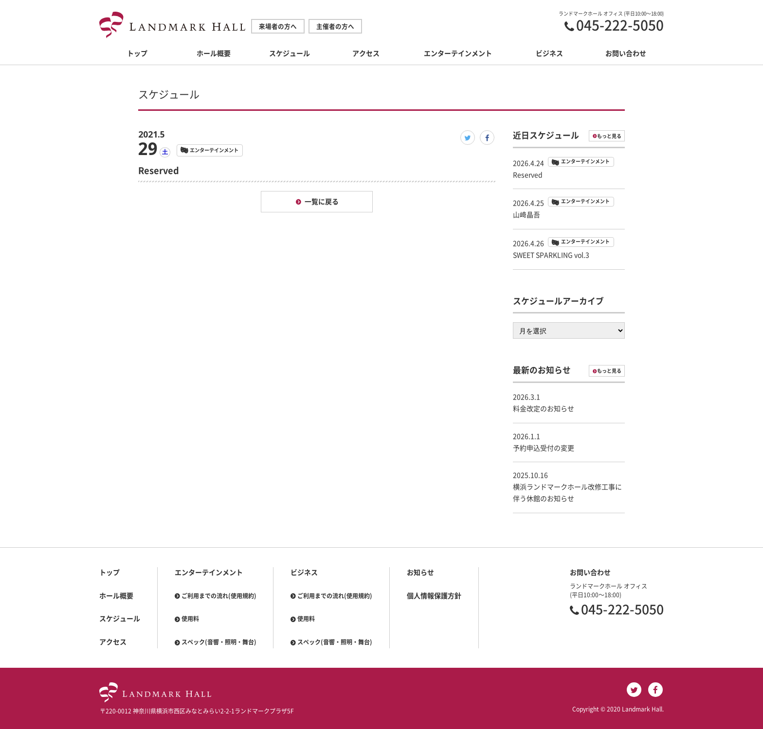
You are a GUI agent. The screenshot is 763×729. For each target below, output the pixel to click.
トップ (137, 53)
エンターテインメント (458, 53)
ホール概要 (214, 53)
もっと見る (609, 136)
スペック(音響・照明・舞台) (219, 642)
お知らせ (420, 572)
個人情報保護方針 (434, 595)
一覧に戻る (322, 201)
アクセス (366, 53)
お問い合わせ (625, 53)
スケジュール (289, 53)
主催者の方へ (335, 26)
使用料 (190, 619)
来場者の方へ (278, 26)
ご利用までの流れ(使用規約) (219, 596)
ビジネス (549, 53)
